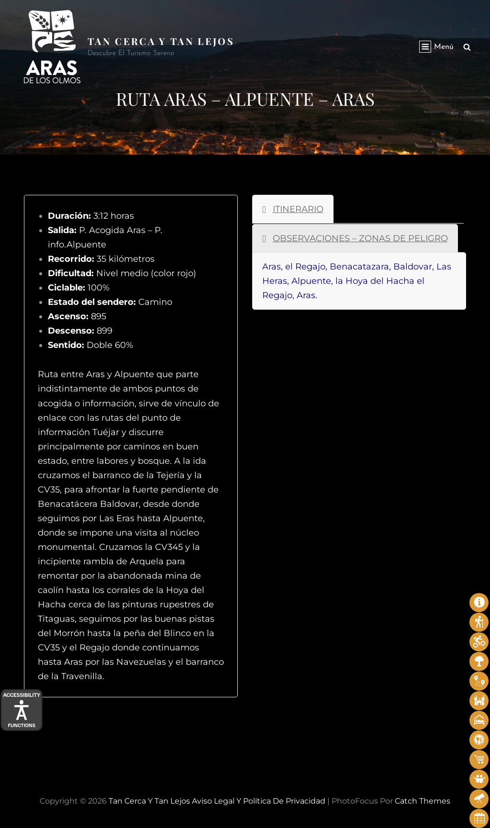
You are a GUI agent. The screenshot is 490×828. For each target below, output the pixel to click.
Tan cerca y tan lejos (161, 40)
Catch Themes (422, 801)
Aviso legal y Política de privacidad (258, 801)
